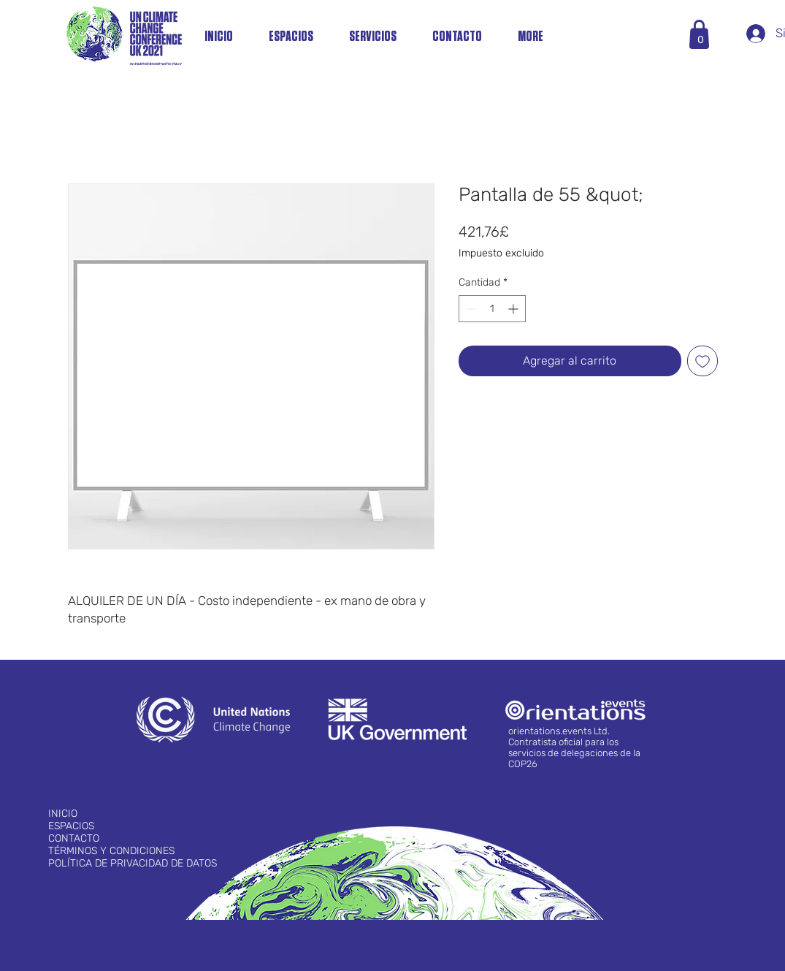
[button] (700, 40)
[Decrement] (470, 308)
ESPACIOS (71, 826)
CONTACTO (73, 838)
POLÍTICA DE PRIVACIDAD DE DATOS (132, 863)
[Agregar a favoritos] (702, 361)
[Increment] (514, 308)
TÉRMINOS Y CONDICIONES (111, 851)
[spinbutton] (492, 308)
